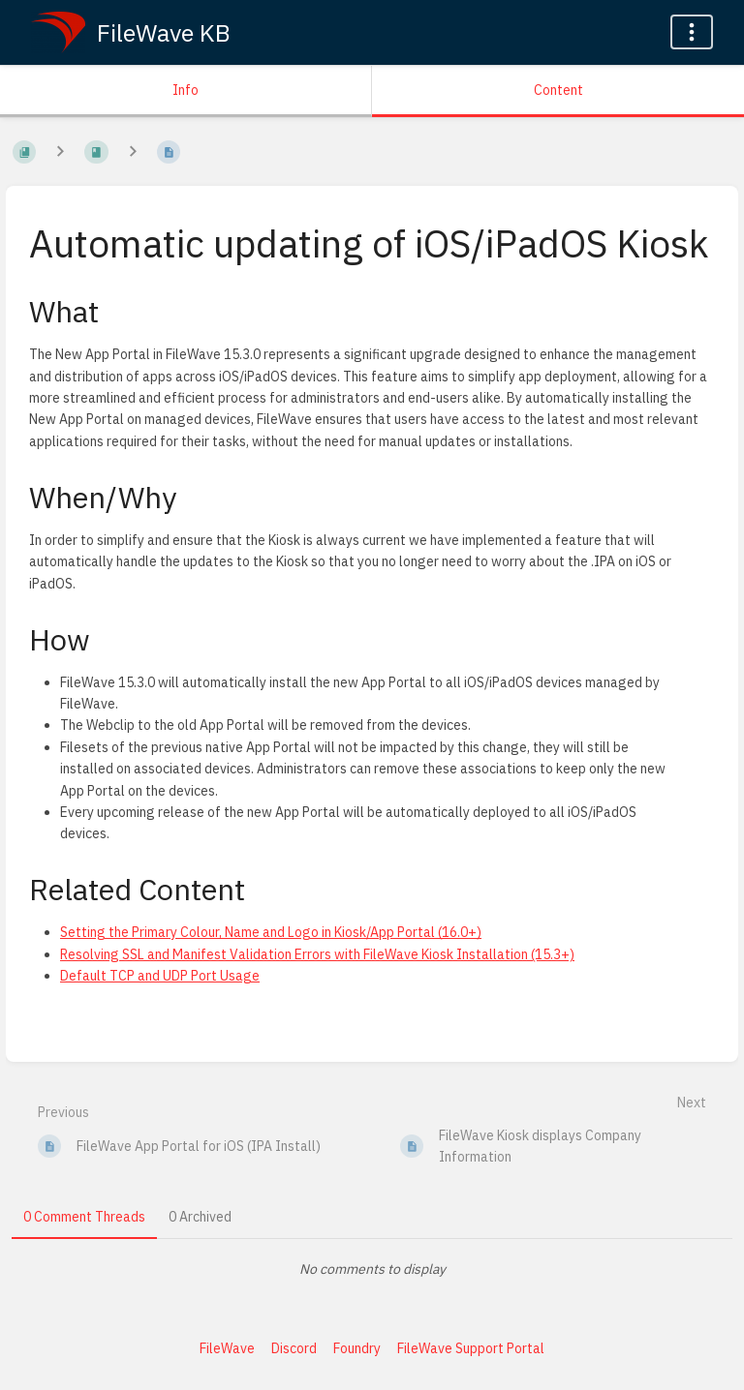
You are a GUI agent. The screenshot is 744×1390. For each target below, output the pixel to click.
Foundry (357, 1348)
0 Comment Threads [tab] (84, 1216)
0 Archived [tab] (200, 1216)
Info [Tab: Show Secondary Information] (185, 90)
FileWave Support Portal (470, 1348)
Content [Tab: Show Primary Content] (558, 90)
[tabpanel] (372, 1269)
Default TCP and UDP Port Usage (160, 975)
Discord (294, 1348)
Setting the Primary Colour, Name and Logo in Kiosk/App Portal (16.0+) (270, 932)
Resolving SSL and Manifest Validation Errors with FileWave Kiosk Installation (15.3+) (317, 954)
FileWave (227, 1348)
